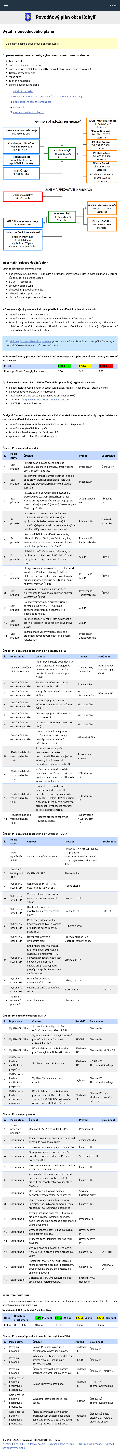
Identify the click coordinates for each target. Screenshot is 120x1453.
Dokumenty (95, 1444)
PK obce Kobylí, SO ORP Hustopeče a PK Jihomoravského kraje (48, 96)
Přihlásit (113, 5)
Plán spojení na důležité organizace (30, 341)
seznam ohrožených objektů (28, 112)
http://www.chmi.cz (57, 399)
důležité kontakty (23, 91)
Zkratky (7, 1444)
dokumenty (19, 107)
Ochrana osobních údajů (61, 1444)
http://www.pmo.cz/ (34, 399)
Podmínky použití (35, 1444)
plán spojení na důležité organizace (32, 102)
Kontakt (19, 1444)
